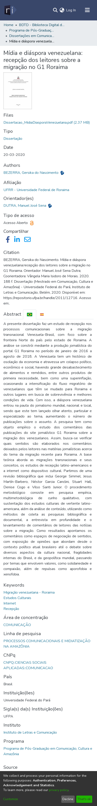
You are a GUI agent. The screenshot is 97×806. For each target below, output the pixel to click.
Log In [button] (71, 10)
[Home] (10, 10)
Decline (67, 799)
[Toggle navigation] (87, 10)
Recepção (11, 608)
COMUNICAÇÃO (17, 624)
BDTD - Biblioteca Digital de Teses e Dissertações (41, 24)
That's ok (84, 799)
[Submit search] (55, 10)
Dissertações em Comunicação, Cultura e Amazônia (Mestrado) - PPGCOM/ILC (32, 35)
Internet (9, 603)
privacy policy (58, 790)
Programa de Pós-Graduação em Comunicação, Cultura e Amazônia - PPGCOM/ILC (32, 30)
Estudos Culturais (17, 597)
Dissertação (12, 138)
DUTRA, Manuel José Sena (25, 205)
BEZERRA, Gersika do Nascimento (31, 172)
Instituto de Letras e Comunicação (30, 732)
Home (8, 24)
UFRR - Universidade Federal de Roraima (36, 189)
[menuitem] (62, 10)
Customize (10, 799)
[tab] (29, 314)
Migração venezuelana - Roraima (29, 592)
